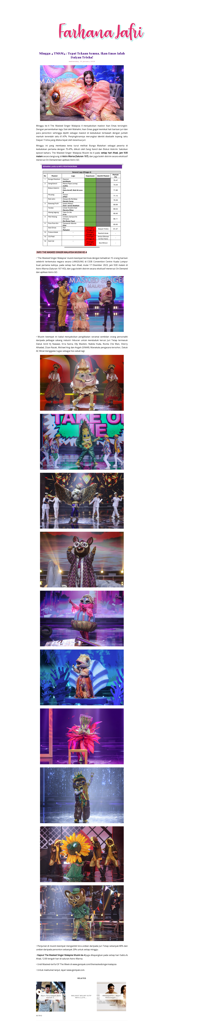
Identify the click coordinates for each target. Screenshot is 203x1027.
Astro (39, 1016)
